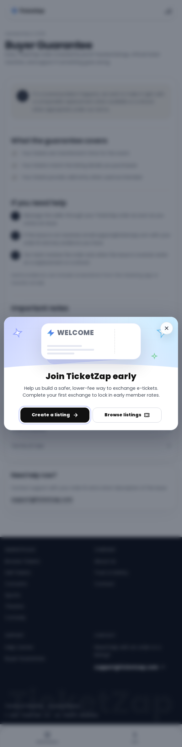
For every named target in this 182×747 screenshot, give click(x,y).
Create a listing (55, 415)
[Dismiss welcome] (166, 328)
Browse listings (127, 415)
